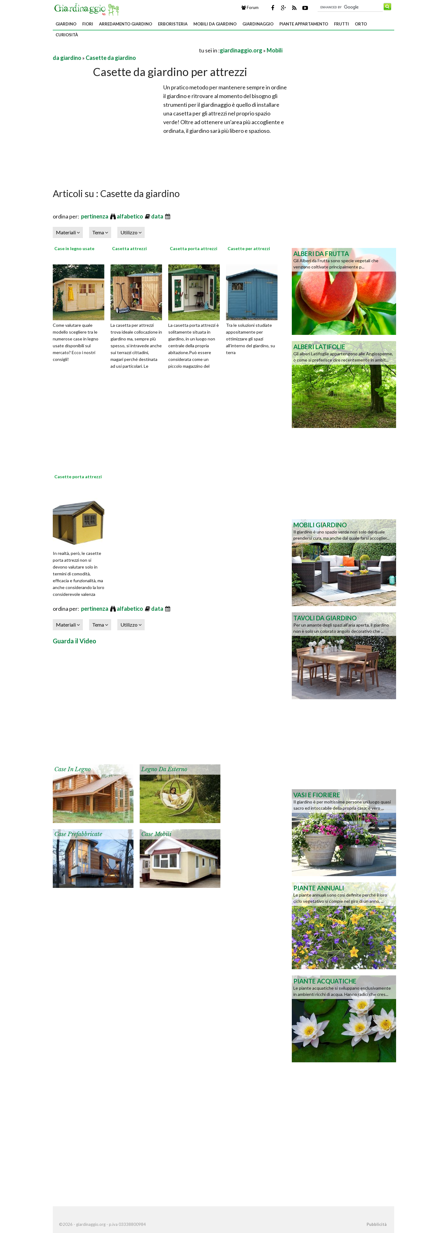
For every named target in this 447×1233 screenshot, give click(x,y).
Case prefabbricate (78, 834)
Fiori (87, 23)
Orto (361, 23)
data (157, 216)
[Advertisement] (125, 50)
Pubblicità (376, 1224)
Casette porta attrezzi (78, 476)
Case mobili (156, 834)
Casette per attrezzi (249, 248)
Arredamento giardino (125, 23)
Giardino (66, 23)
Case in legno (72, 769)
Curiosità (67, 34)
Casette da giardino (111, 57)
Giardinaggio (257, 23)
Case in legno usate (74, 248)
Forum (250, 7)
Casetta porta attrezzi (193, 248)
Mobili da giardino (215, 23)
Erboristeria (172, 23)
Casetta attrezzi (129, 248)
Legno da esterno (164, 769)
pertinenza (95, 216)
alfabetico (130, 216)
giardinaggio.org (241, 50)
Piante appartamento (303, 23)
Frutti (341, 23)
